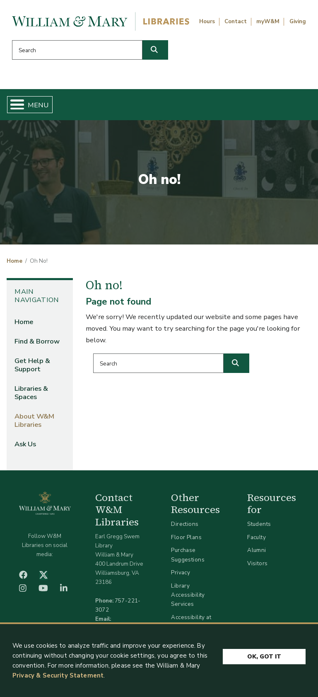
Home (14, 261)
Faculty (256, 537)
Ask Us (25, 444)
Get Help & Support (32, 365)
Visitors (257, 563)
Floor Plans (186, 537)
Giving (297, 21)
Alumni (256, 550)
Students (259, 524)
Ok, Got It (264, 657)
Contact (235, 21)
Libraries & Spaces (31, 393)
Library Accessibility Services (188, 595)
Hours (207, 21)
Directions (184, 524)
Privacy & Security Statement (58, 676)
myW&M (267, 21)
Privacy (180, 572)
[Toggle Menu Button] (14, 104)
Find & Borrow (37, 341)
